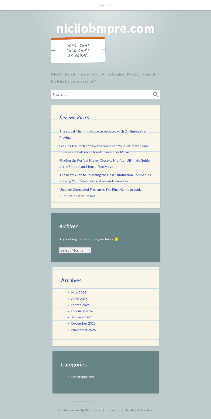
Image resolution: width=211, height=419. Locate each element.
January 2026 (81, 317)
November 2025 (83, 330)
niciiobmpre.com (105, 28)
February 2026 (82, 311)
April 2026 (79, 298)
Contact (105, 5)
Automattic (145, 410)
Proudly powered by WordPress (79, 410)
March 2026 (80, 305)
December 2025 (83, 323)
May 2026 (78, 292)
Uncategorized (82, 377)
